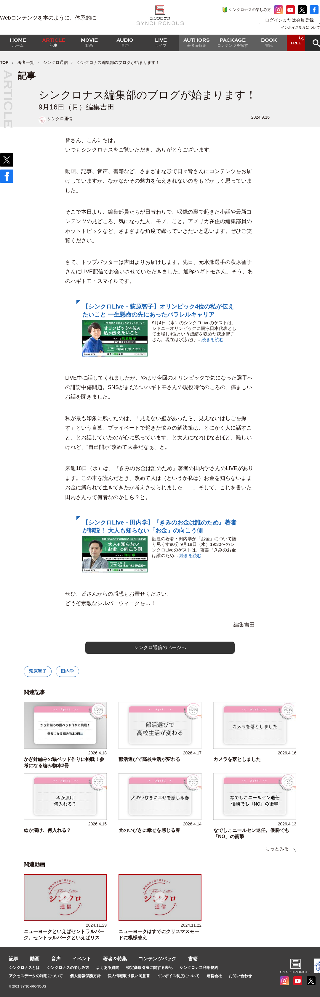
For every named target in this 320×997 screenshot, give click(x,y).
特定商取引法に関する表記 (149, 967)
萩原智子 (38, 671)
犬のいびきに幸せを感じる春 (149, 830)
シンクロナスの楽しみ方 (250, 9)
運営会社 (214, 976)
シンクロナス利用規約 (199, 967)
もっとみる (277, 848)
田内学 (67, 671)
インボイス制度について (300, 27)
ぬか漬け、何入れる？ (47, 830)
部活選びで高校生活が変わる (149, 759)
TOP (4, 62)
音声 (56, 958)
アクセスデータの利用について (36, 976)
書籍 (193, 958)
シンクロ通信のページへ (160, 647)
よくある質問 (107, 967)
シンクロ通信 (55, 62)
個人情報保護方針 (85, 976)
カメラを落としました (237, 759)
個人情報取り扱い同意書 (129, 976)
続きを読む (212, 339)
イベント (81, 958)
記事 (13, 958)
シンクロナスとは (24, 967)
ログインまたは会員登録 (289, 19)
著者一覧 (25, 62)
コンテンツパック (157, 958)
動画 (34, 958)
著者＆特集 (115, 958)
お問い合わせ (240, 976)
